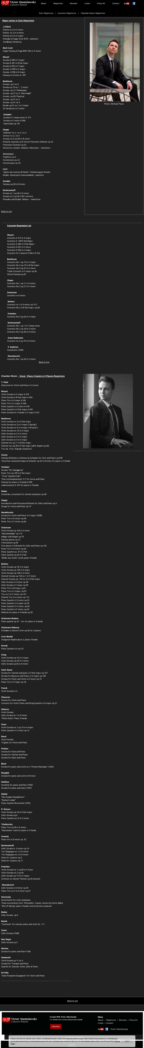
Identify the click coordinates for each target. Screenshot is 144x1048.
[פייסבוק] (134, 3)
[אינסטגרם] (127, 3)
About (43, 3)
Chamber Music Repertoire (93, 13)
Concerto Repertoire (67, 13)
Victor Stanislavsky (116, 1029)
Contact (115, 3)
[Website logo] (19, 3)
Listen (87, 3)
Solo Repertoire (46, 13)
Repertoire (58, 3)
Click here (55, 1026)
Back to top (6, 211)
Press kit (101, 3)
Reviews (73, 3)
